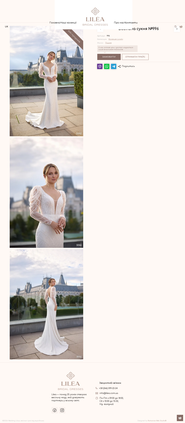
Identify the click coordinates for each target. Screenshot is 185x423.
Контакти (152, 19)
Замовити (109, 57)
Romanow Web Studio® (157, 421)
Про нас (127, 19)
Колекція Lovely (115, 39)
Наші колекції (60, 19)
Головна (32, 19)
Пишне (108, 43)
